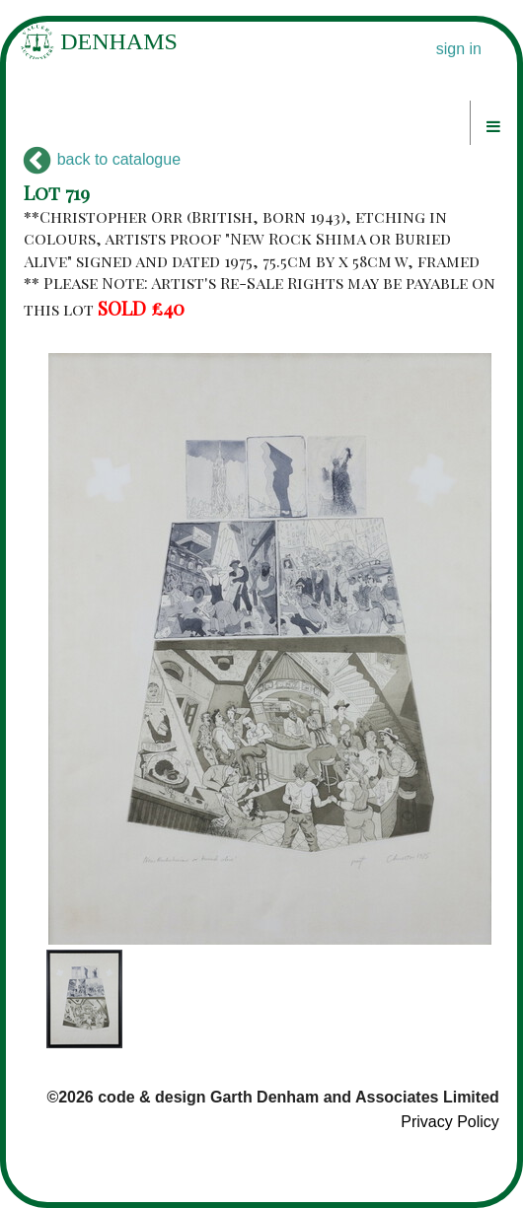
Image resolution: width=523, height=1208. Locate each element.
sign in (459, 48)
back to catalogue (102, 159)
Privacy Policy (450, 1121)
